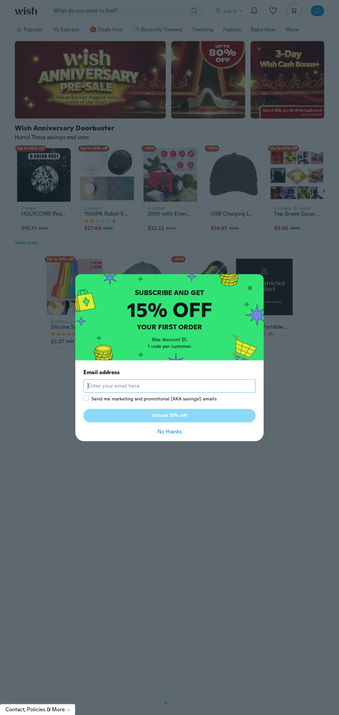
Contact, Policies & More (40, 709)
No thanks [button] (169, 431)
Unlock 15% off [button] (169, 415)
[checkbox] (86, 398)
